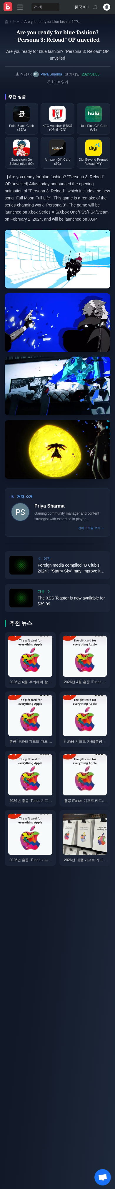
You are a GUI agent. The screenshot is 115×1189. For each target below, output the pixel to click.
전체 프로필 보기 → (91, 528)
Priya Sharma (49, 505)
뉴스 (16, 22)
